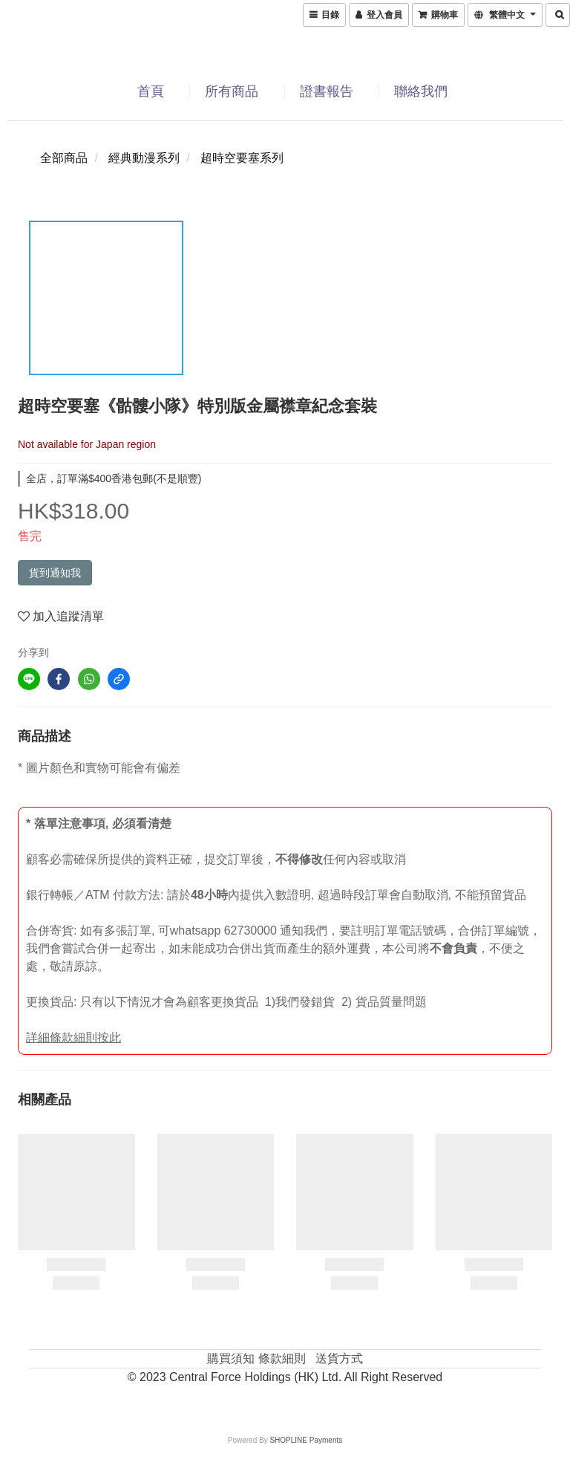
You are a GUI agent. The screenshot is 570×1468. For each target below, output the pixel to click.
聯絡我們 (421, 91)
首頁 (150, 91)
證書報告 (326, 91)
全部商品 (64, 158)
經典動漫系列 (144, 158)
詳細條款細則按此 (73, 1037)
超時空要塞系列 (242, 158)
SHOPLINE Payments (305, 1440)
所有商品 (231, 91)
